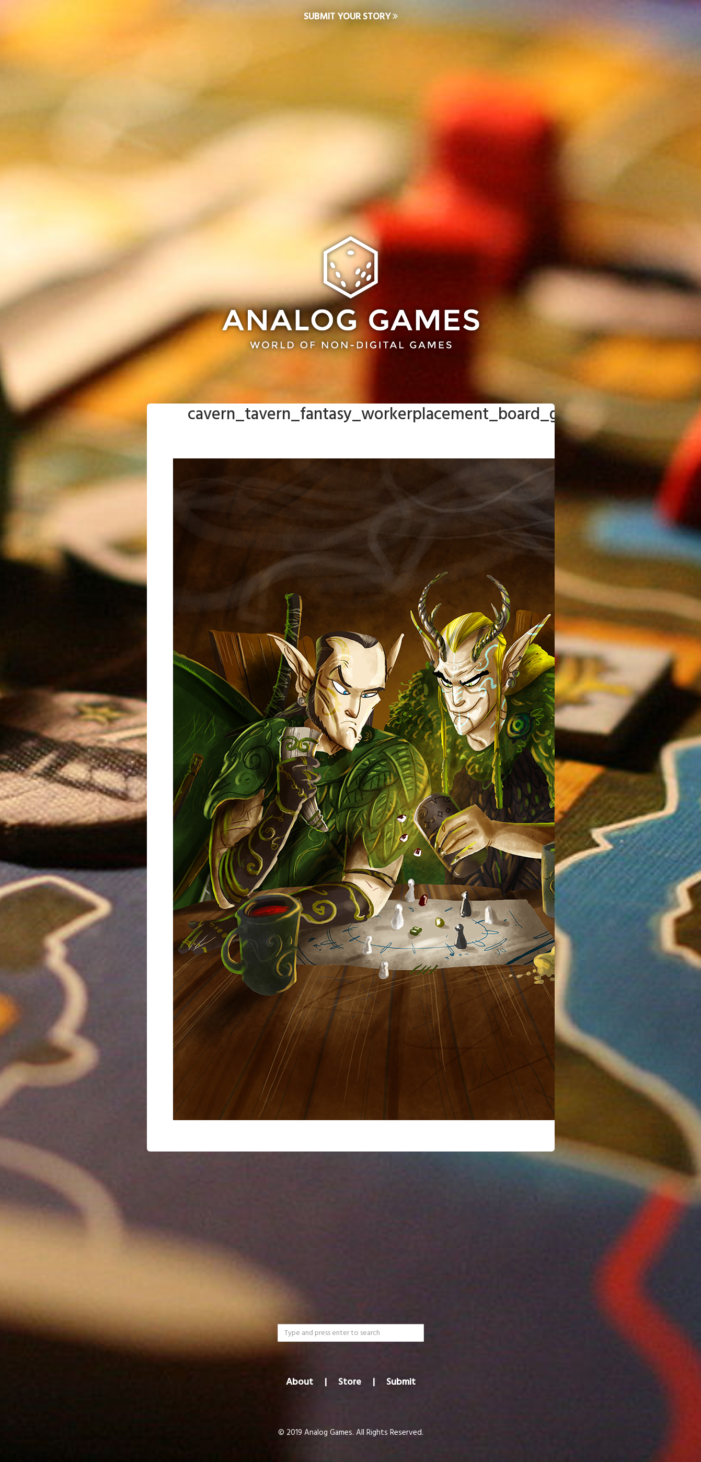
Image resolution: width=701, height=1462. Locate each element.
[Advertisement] (350, 118)
